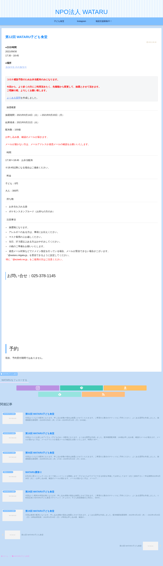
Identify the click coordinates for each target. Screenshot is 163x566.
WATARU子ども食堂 (9, 374)
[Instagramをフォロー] (69, 388)
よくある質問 (14, 98)
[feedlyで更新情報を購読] (87, 388)
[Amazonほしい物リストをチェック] (81, 388)
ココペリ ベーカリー (16, 67)
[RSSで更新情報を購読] (93, 388)
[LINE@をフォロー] (75, 388)
